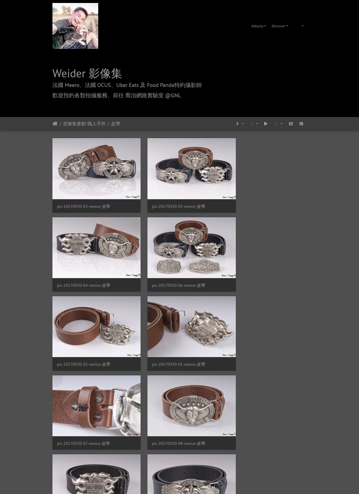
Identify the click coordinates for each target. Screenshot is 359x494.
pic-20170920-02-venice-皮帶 (81, 243)
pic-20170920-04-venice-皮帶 (212, 185)
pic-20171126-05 (203, 360)
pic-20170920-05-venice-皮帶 (146, 185)
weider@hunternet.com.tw (179, 466)
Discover (278, 26)
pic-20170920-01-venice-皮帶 (146, 243)
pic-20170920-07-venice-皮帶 (212, 243)
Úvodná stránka (55, 123)
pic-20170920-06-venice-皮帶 (277, 185)
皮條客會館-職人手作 (84, 124)
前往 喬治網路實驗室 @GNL (147, 95)
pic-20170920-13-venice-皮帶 (81, 360)
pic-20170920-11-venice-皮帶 (212, 302)
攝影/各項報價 (193, 427)
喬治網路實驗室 (166, 427)
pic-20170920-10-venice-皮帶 (146, 302)
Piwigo (205, 401)
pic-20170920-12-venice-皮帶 (277, 302)
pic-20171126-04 (137, 360)
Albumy (257, 26)
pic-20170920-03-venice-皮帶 (81, 185)
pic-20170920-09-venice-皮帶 (81, 302)
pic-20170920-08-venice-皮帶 (277, 243)
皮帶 (115, 124)
